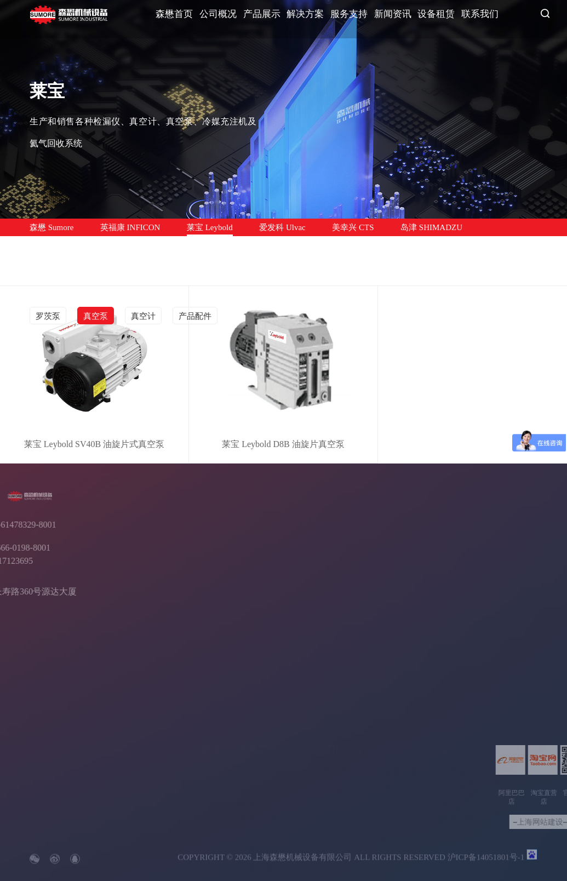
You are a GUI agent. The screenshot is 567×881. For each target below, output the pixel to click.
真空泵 (95, 316)
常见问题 (458, 794)
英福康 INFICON (130, 227)
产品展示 (261, 14)
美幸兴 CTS (353, 227)
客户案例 (458, 778)
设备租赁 (436, 14)
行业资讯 (458, 763)
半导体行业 (343, 763)
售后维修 (46, 245)
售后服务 (401, 747)
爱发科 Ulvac (282, 227)
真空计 (143, 316)
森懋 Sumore (51, 227)
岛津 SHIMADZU (431, 227)
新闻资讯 (392, 14)
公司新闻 (458, 747)
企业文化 (197, 763)
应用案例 (341, 725)
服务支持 (349, 14)
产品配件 (195, 316)
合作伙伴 (197, 778)
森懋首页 (174, 14)
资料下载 (401, 763)
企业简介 (197, 747)
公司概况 (218, 14)
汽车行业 (339, 747)
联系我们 (480, 14)
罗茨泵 (48, 316)
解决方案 (305, 14)
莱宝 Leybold (210, 227)
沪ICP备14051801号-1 (486, 863)
